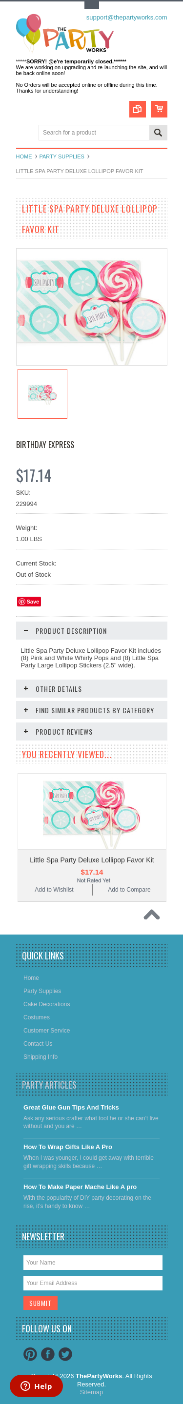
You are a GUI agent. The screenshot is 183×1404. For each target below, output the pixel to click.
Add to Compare (129, 889)
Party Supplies (62, 156)
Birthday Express (45, 444)
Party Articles (49, 1084)
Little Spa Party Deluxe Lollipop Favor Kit (92, 860)
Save (33, 601)
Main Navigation (24, 133)
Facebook (48, 1354)
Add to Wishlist (54, 889)
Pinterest (30, 1354)
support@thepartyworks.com (126, 17)
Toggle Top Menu (91, 5)
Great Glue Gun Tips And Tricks (71, 1107)
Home (24, 156)
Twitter (65, 1354)
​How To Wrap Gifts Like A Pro (67, 1146)
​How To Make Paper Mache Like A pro (80, 1186)
